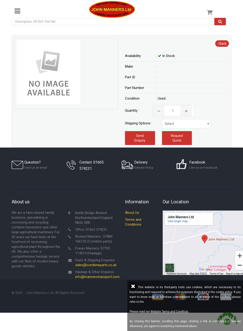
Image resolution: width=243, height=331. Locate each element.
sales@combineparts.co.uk (95, 265)
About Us (132, 213)
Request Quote (177, 138)
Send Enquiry (139, 138)
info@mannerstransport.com (97, 277)
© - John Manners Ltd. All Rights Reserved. (48, 293)
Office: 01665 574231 (91, 230)
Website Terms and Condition (169, 311)
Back (222, 43)
